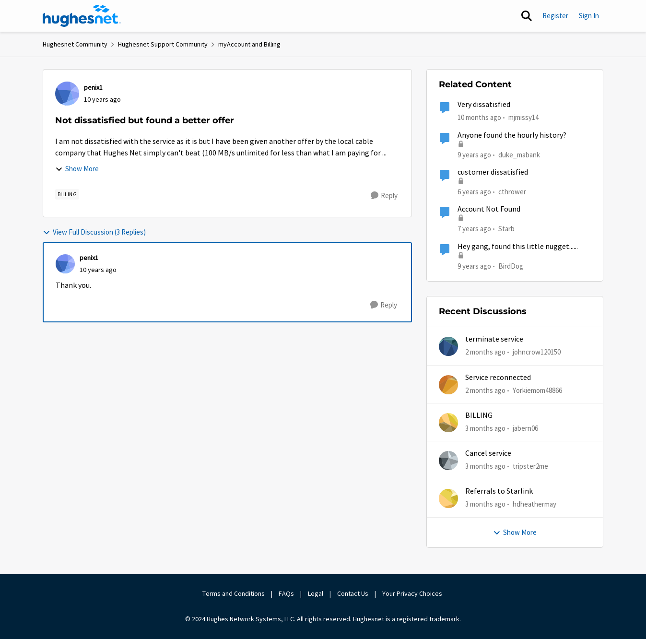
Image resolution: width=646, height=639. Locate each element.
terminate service (494, 339)
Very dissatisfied (484, 104)
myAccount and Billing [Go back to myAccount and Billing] (249, 44)
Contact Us (352, 593)
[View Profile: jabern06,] (448, 422)
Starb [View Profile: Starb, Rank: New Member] (506, 228)
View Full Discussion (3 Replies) (94, 232)
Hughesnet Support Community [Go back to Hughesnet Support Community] (163, 44)
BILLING (479, 415)
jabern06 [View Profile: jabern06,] (525, 428)
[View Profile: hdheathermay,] (448, 498)
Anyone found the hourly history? (512, 135)
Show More (77, 168)
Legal (315, 593)
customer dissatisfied (493, 172)
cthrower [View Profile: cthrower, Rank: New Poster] (512, 191)
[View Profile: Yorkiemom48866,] (448, 384)
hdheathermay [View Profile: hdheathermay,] (534, 504)
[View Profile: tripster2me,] (448, 460)
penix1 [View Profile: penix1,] (93, 87)
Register (555, 15)
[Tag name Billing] (67, 194)
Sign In (589, 15)
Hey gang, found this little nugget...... (518, 246)
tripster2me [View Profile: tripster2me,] (530, 466)
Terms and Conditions (233, 593)
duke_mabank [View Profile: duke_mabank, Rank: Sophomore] (519, 154)
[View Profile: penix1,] (67, 94)
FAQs (286, 593)
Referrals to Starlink (499, 491)
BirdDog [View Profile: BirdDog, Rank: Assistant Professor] (510, 265)
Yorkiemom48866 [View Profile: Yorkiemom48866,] (537, 389)
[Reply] (384, 195)
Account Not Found (489, 209)
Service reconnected (498, 377)
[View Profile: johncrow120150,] (448, 346)
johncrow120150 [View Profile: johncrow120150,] (537, 351)
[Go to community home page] (82, 16)
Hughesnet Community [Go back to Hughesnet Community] (75, 44)
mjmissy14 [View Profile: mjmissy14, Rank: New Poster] (523, 117)
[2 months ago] (485, 352)
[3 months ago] (485, 428)
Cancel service (488, 453)
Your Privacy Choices (413, 593)
